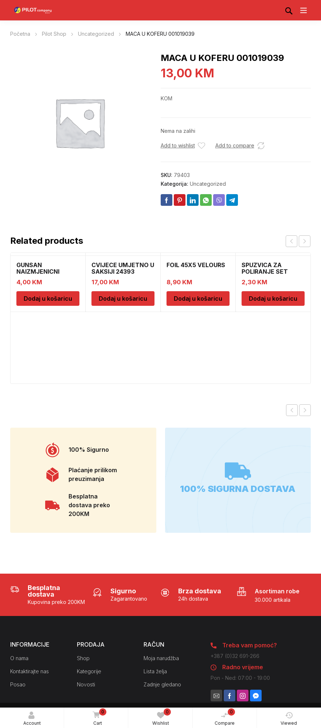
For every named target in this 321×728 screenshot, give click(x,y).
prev (291, 241)
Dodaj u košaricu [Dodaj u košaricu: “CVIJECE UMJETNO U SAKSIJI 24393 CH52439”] (123, 298)
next (304, 241)
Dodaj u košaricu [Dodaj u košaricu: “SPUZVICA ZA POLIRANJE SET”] (273, 298)
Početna (20, 34)
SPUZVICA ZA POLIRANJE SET (265, 268)
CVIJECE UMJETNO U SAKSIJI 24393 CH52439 (122, 271)
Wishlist (161, 717)
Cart (98, 717)
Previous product (292, 410)
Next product (305, 410)
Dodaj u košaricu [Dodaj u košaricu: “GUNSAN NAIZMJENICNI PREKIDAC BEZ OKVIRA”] (48, 298)
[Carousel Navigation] (298, 241)
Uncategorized (96, 34)
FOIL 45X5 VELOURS (196, 265)
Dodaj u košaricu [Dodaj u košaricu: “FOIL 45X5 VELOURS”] (198, 298)
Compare (225, 717)
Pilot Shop (54, 34)
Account (32, 719)
